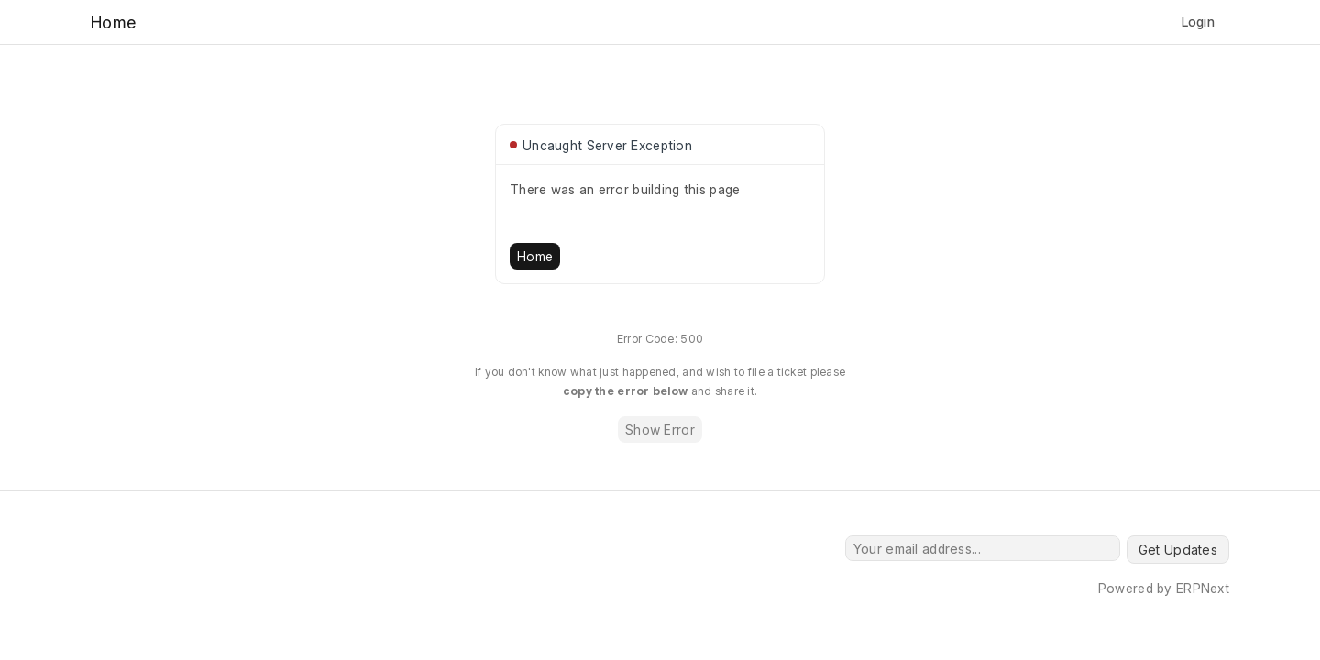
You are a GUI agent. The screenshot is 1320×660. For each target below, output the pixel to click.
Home (535, 256)
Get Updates (1177, 549)
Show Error (660, 429)
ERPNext (1202, 588)
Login (1198, 21)
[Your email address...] (982, 548)
